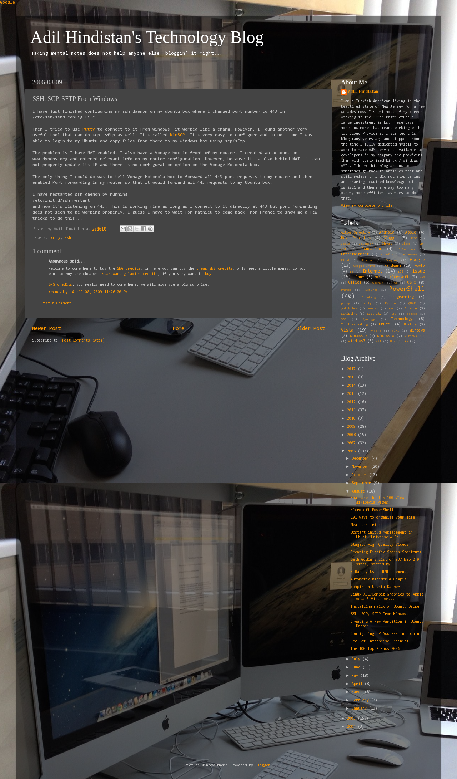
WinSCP (177, 135)
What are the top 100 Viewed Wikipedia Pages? (379, 500)
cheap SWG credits (214, 269)
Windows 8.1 (415, 336)
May (356, 676)
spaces (412, 314)
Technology (402, 319)
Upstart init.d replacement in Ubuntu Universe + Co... (382, 535)
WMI (378, 341)
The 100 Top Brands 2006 (375, 649)
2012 (352, 402)
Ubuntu (385, 325)
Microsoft (399, 277)
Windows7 (356, 341)
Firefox (387, 254)
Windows (417, 331)
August (359, 492)
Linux (358, 277)
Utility (410, 325)
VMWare (375, 330)
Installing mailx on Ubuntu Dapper (386, 607)
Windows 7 (358, 336)
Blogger (390, 238)
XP (406, 341)
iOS (400, 272)
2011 (352, 410)
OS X (411, 283)
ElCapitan (406, 249)
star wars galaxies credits (130, 274)
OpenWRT (378, 282)
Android (386, 233)
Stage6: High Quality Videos (379, 545)
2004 (352, 727)
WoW (393, 341)
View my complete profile (366, 206)
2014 (352, 386)
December (361, 459)
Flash (345, 260)
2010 (352, 419)
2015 (352, 377)
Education (371, 249)
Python (390, 303)
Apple (410, 233)
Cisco (406, 243)
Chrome (387, 244)
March (358, 692)
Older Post (310, 329)
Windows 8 (385, 336)
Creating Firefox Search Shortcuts (386, 552)
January (360, 709)
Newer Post (46, 329)
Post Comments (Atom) (83, 341)
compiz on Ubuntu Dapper (375, 587)
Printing (369, 297)
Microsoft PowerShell (372, 510)
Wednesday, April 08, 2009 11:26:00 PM (88, 292)
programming (402, 297)
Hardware (392, 266)
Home (178, 329)
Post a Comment (56, 303)
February (361, 700)
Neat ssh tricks (367, 525)
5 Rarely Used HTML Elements (379, 572)
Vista (347, 330)
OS (396, 282)
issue (418, 271)
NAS (422, 277)
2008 (352, 435)
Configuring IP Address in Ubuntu (385, 634)
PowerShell (407, 289)
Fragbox (391, 260)
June (357, 668)
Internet (372, 271)
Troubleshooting (354, 325)
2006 (352, 452)
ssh (68, 238)
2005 (352, 719)
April (358, 684)
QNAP (412, 303)
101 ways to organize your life (383, 518)
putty (55, 238)
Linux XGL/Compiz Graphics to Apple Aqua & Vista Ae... (387, 597)
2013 (352, 394)
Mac (377, 277)
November (361, 467)
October (360, 475)
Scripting (349, 314)
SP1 (394, 314)
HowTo (419, 266)
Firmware (410, 254)
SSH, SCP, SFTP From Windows (379, 614)
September (362, 483)
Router (372, 308)
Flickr (367, 260)
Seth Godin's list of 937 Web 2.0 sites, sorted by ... (385, 562)
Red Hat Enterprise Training (379, 641)
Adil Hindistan (363, 92)
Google (7, 2)
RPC (391, 308)
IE (351, 271)
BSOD (413, 238)
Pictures (370, 290)
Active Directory (355, 233)
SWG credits (129, 269)
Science (411, 308)
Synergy (368, 319)
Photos (346, 290)
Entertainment (355, 254)
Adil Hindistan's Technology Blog (147, 37)
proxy (345, 303)
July (357, 659)
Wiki (395, 330)
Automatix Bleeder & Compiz (378, 580)
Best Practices (356, 238)
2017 (352, 369)
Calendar (366, 243)
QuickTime (349, 308)
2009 (352, 427)
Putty (89, 129)
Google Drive (364, 266)
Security (374, 314)
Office (354, 283)
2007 (352, 443)
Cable (345, 243)
